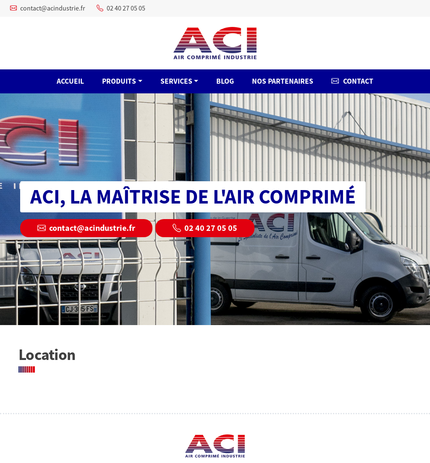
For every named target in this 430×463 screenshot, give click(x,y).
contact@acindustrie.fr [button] (86, 228)
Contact (352, 81)
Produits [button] (119, 81)
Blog (225, 81)
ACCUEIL (70, 81)
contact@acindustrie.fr (47, 8)
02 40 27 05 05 (121, 8)
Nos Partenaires (282, 81)
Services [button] (176, 81)
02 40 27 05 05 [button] (205, 228)
